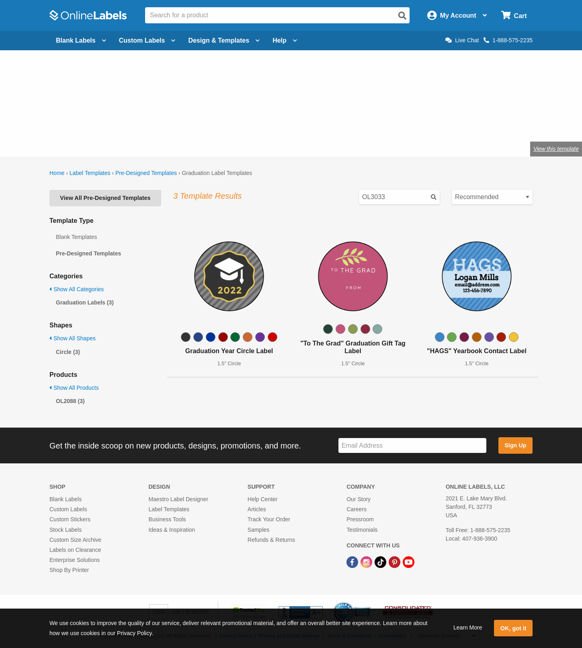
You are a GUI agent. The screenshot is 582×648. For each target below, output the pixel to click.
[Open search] (402, 15)
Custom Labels (68, 509)
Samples (258, 530)
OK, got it (513, 628)
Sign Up (515, 445)
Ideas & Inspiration (171, 530)
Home (56, 173)
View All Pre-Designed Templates (105, 198)
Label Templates (90, 173)
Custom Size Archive (75, 540)
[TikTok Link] (381, 561)
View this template (556, 149)
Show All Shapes (72, 338)
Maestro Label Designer (178, 499)
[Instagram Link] (367, 561)
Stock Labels (65, 530)
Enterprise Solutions (74, 560)
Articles (257, 509)
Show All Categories (76, 289)
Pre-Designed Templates (146, 173)
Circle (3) (68, 352)
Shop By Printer (69, 570)
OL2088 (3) (70, 401)
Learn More (467, 627)
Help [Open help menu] (285, 40)
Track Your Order (269, 519)
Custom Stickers (69, 519)
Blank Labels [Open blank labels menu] (81, 40)
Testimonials (361, 530)
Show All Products (74, 388)
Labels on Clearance (75, 550)
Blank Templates (76, 237)
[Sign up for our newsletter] (412, 445)
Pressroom (360, 519)
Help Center (263, 499)
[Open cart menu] (514, 15)
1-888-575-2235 (508, 40)
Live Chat (462, 40)
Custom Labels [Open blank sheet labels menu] (147, 40)
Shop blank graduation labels (129, 122)
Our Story (358, 499)
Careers (356, 509)
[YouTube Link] (408, 561)
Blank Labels (65, 499)
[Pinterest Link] (395, 561)
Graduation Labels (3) (85, 302)
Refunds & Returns (271, 540)
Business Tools (167, 519)
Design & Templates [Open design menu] (224, 40)
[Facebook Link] (353, 561)
